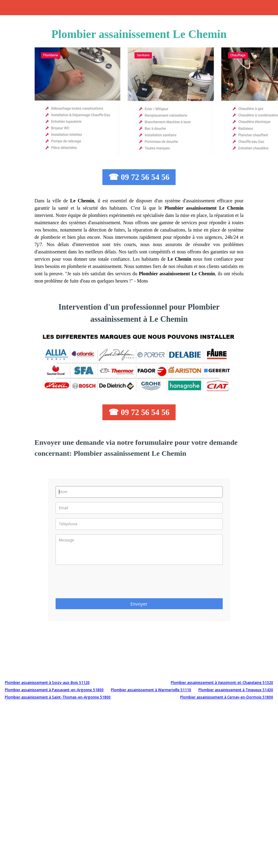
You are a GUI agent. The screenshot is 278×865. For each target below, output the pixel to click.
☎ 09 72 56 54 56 (139, 177)
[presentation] (102, 583)
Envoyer (139, 604)
